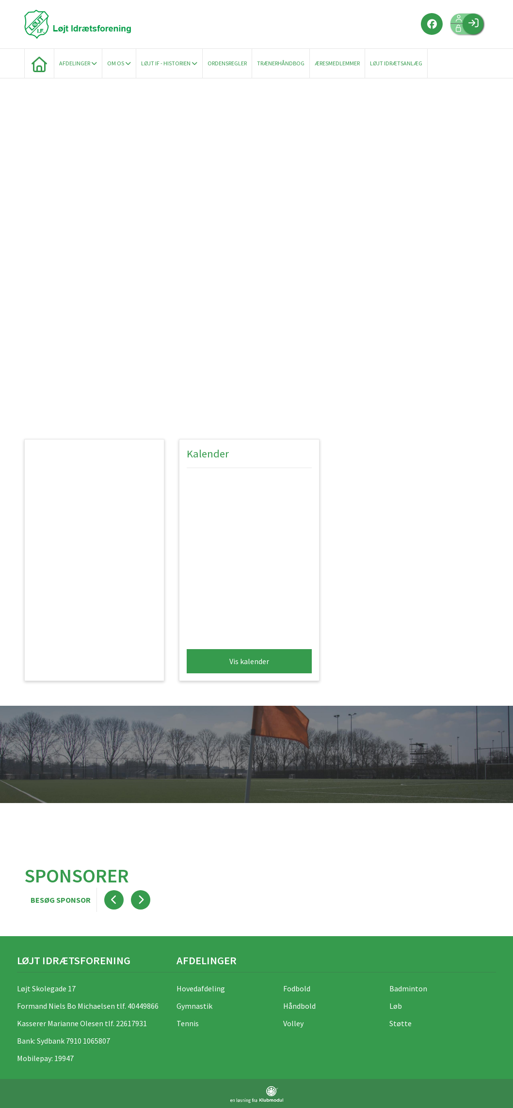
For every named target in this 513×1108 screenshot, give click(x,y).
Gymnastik (194, 1006)
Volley (293, 1023)
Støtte (400, 1023)
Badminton (408, 988)
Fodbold (296, 988)
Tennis (187, 1023)
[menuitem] (39, 63)
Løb (395, 1006)
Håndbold (299, 1006)
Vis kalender (249, 661)
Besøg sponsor (61, 900)
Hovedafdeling (200, 988)
